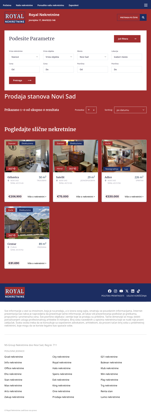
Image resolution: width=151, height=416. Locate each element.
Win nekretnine (109, 373)
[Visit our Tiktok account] (138, 291)
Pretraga (22, 80)
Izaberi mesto (121, 56)
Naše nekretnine (24, 5)
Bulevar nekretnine (111, 362)
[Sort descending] (94, 109)
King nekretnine (61, 385)
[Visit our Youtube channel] (121, 291)
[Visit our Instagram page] (115, 291)
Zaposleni (73, 5)
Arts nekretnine (13, 391)
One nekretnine (61, 391)
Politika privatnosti (112, 295)
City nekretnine (60, 356)
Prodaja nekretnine (63, 396)
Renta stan (107, 391)
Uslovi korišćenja (137, 295)
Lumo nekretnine (110, 396)
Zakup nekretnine (14, 396)
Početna (7, 5)
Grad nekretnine (13, 356)
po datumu (123, 110)
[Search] (143, 17)
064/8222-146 (48, 20)
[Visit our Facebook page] (109, 291)
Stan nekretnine (13, 379)
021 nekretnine (109, 356)
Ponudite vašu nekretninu (50, 5)
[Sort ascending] (89, 109)
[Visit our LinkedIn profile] (132, 291)
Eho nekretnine (13, 373)
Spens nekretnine (62, 373)
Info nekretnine (13, 362)
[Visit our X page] (127, 291)
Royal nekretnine (61, 362)
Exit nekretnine (60, 379)
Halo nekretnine (61, 368)
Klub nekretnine (110, 368)
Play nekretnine (109, 379)
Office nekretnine (14, 368)
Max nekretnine (13, 385)
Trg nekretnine (109, 385)
